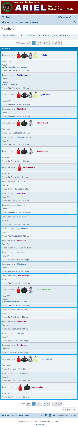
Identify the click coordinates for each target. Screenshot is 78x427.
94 (8, 325)
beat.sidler (21, 252)
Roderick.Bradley (24, 137)
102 (8, 173)
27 (8, 279)
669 (8, 157)
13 (8, 232)
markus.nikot (37, 387)
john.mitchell (42, 123)
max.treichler (22, 310)
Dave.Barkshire (43, 290)
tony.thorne (21, 333)
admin (44, 55)
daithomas (21, 321)
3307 (9, 365)
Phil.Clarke (21, 264)
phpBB (30, 421)
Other (4, 38)
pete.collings (42, 151)
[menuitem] (8, 17)
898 (8, 296)
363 (8, 393)
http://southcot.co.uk (10, 84)
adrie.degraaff (47, 359)
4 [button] (44, 43)
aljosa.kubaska (23, 229)
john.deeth (21, 240)
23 (8, 209)
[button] (28, 43)
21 (8, 113)
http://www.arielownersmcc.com (14, 67)
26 (8, 349)
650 (8, 129)
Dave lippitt (21, 217)
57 (8, 141)
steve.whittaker (23, 373)
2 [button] (37, 43)
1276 (9, 61)
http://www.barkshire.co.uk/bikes (14, 302)
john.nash (46, 95)
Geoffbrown (22, 345)
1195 (9, 101)
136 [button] (55, 43)
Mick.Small (21, 109)
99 (8, 197)
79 (8, 244)
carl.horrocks (22, 181)
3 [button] (40, 43)
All (16, 36)
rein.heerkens (29, 167)
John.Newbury (23, 276)
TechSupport (22, 75)
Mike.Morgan (22, 193)
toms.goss (21, 205)
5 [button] (47, 43)
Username (5, 49)
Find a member (8, 36)
